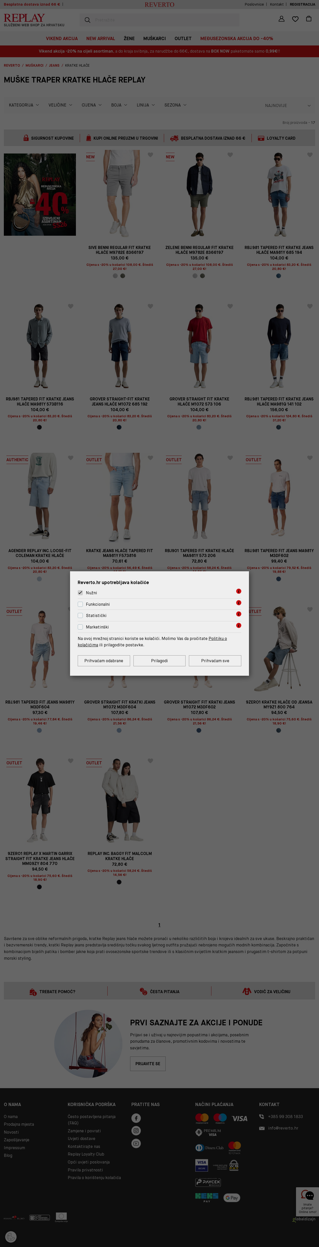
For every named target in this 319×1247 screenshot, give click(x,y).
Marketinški (97, 627)
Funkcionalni (98, 604)
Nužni (91, 593)
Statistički (96, 616)
